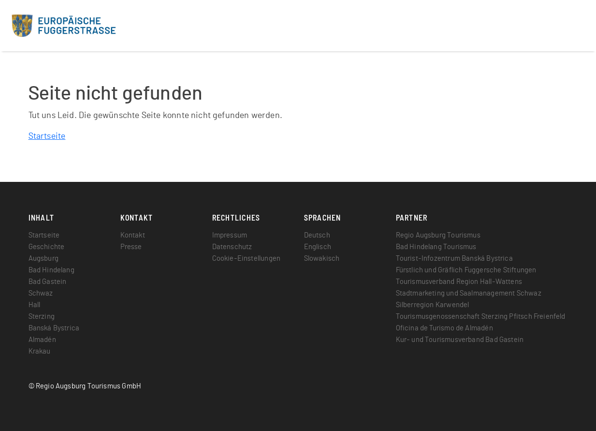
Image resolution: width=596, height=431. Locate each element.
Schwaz (41, 293)
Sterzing (42, 316)
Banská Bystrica (54, 328)
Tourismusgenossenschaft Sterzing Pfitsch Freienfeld (481, 316)
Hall (35, 305)
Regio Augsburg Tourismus (438, 235)
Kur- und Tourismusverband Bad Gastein (460, 339)
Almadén (42, 339)
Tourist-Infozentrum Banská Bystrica (454, 258)
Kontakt (132, 235)
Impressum (229, 235)
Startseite (47, 136)
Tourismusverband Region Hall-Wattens (459, 281)
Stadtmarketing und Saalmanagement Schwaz (468, 293)
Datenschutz (232, 247)
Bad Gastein (48, 281)
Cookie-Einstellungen (246, 258)
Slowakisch (322, 258)
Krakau (40, 351)
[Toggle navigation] (575, 25)
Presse (131, 247)
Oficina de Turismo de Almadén (444, 328)
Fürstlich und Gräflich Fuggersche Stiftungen (466, 270)
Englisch (317, 247)
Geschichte (47, 247)
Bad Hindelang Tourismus (436, 247)
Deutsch (317, 235)
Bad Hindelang (51, 270)
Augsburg (43, 258)
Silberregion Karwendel (432, 305)
